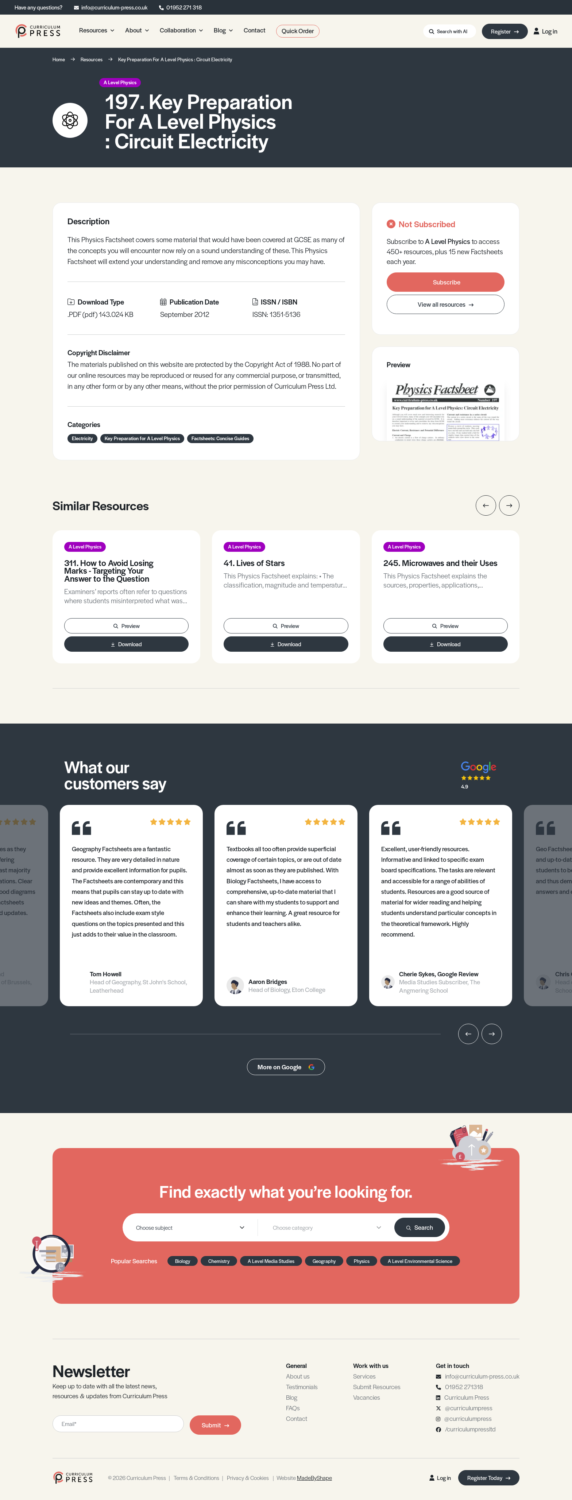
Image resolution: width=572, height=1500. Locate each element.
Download (126, 644)
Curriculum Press (466, 1397)
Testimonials (302, 1386)
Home (59, 59)
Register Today (488, 1477)
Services (364, 1376)
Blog (291, 1397)
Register (505, 31)
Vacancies (366, 1397)
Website (304, 1477)
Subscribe (446, 282)
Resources (92, 59)
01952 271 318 (184, 7)
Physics (362, 1260)
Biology (182, 1260)
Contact (296, 1418)
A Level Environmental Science (420, 1260)
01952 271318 (464, 1386)
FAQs (293, 1407)
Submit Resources (377, 1386)
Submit (215, 1424)
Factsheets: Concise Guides (220, 438)
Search (419, 1227)
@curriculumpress (468, 1407)
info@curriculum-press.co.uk (114, 7)
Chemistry (218, 1260)
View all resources (446, 304)
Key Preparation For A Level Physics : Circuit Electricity (175, 59)
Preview (126, 625)
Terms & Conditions (196, 1477)
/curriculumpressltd (470, 1429)
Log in (545, 31)
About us (298, 1376)
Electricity (82, 438)
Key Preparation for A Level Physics (142, 438)
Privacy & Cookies (248, 1477)
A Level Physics (120, 82)
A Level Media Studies (271, 1260)
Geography (324, 1260)
